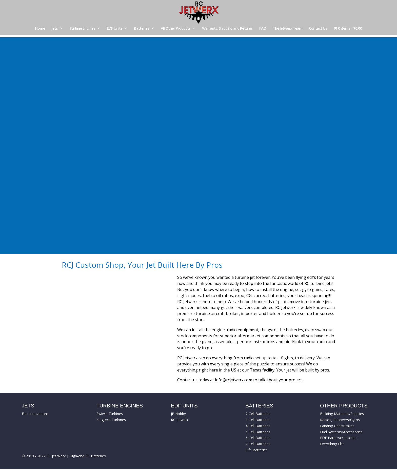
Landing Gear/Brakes (337, 425)
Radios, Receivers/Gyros (340, 419)
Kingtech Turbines (111, 419)
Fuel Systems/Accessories (341, 431)
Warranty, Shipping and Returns (227, 28)
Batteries (141, 28)
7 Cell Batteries (258, 443)
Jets (55, 28)
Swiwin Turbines (109, 413)
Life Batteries (257, 449)
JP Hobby (178, 413)
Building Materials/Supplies (342, 413)
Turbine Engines (82, 28)
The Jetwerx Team (287, 28)
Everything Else (332, 443)
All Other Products (175, 28)
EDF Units (114, 28)
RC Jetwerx (180, 419)
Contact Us (318, 28)
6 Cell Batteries (258, 437)
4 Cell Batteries (258, 425)
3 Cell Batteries (258, 419)
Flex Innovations (35, 413)
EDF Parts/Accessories (338, 437)
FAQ (262, 28)
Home (40, 28)
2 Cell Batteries (258, 413)
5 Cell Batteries (258, 431)
